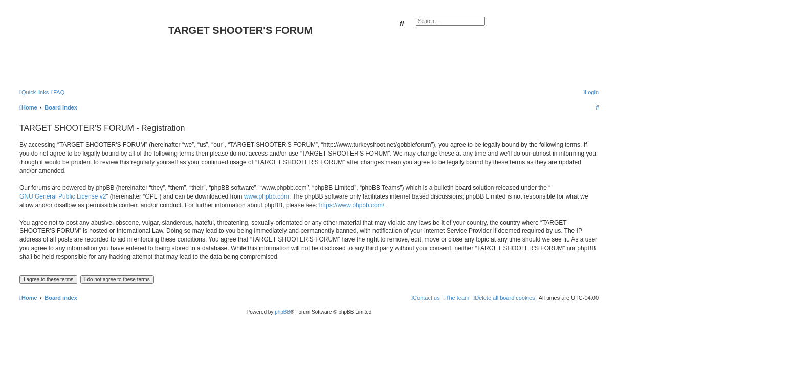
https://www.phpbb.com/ (351, 205)
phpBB (282, 312)
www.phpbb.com (266, 196)
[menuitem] (57, 92)
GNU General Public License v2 (62, 196)
